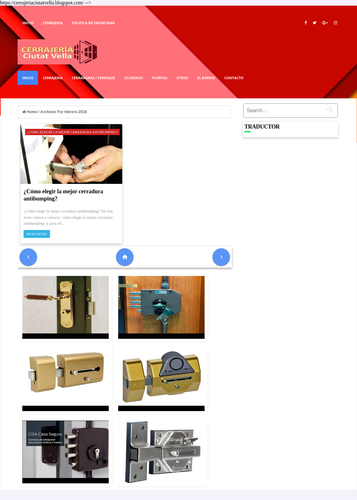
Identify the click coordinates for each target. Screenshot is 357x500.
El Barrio (206, 77)
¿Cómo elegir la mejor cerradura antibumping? (72, 132)
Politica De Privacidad (93, 22)
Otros (182, 77)
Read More (37, 234)
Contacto (234, 77)
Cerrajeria (53, 22)
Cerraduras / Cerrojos (93, 77)
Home (30, 112)
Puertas (160, 77)
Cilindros (133, 77)
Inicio (28, 22)
